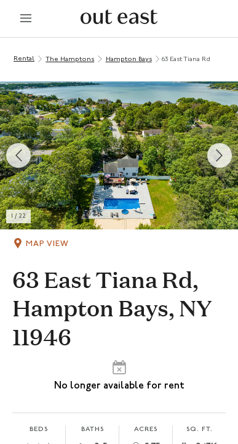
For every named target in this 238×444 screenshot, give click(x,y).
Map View (47, 244)
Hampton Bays (129, 59)
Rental (24, 59)
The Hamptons (70, 59)
